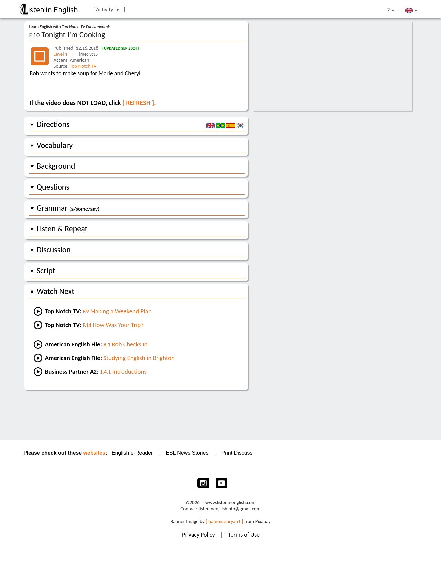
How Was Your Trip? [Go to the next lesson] (113, 325)
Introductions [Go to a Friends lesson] (123, 371)
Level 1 (61, 54)
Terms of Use (244, 534)
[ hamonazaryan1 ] (224, 521)
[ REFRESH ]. (139, 103)
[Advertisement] (220, 414)
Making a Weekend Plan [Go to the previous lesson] (117, 311)
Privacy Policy (199, 534)
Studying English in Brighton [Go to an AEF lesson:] (139, 358)
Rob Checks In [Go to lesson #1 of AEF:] (125, 344)
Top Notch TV (83, 66)
